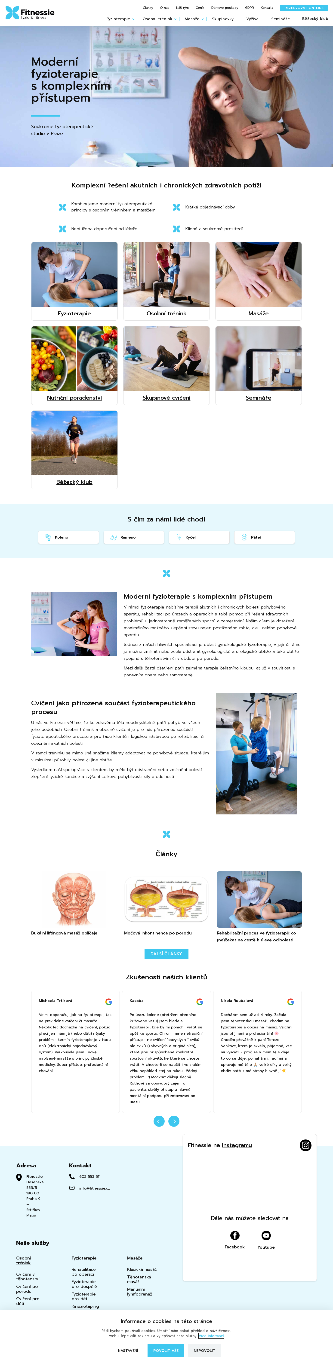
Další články (167, 954)
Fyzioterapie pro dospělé (84, 1284)
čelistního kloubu (236, 668)
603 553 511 (90, 1176)
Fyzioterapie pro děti (84, 1296)
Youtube (266, 1270)
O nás (164, 8)
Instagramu (237, 1145)
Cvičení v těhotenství (27, 1276)
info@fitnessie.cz (94, 1188)
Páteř (251, 537)
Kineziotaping (85, 1306)
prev (159, 1121)
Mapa (31, 1215)
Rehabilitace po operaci (84, 1272)
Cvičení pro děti (28, 1301)
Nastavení (128, 1350)
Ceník (200, 8)
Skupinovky (223, 19)
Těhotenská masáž (139, 1279)
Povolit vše (166, 1350)
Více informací (211, 1335)
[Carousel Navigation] (166, 1124)
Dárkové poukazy (224, 8)
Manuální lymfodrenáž (139, 1291)
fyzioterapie (152, 607)
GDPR (249, 8)
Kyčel (185, 537)
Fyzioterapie (118, 19)
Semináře (280, 19)
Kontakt (267, 8)
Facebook (235, 1270)
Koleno (56, 537)
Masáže (192, 19)
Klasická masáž (142, 1269)
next (173, 1121)
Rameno (123, 537)
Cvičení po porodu (27, 1289)
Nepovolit (204, 1350)
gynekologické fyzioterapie (244, 644)
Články (148, 8)
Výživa (252, 19)
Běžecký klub (315, 19)
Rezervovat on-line (304, 8)
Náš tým (182, 8)
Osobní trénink (157, 19)
